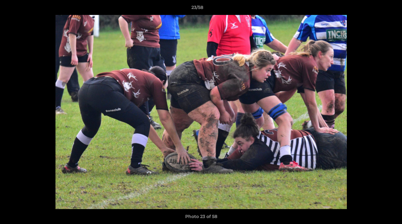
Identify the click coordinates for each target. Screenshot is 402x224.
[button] (376, 9)
